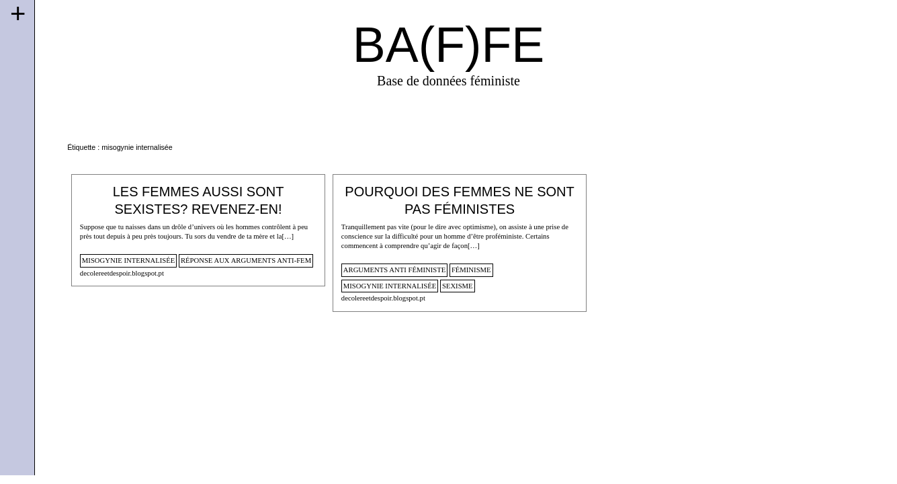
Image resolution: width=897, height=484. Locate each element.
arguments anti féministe (394, 270)
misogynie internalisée (128, 260)
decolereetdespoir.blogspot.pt (122, 273)
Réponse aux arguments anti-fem (246, 260)
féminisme (471, 270)
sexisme (457, 286)
